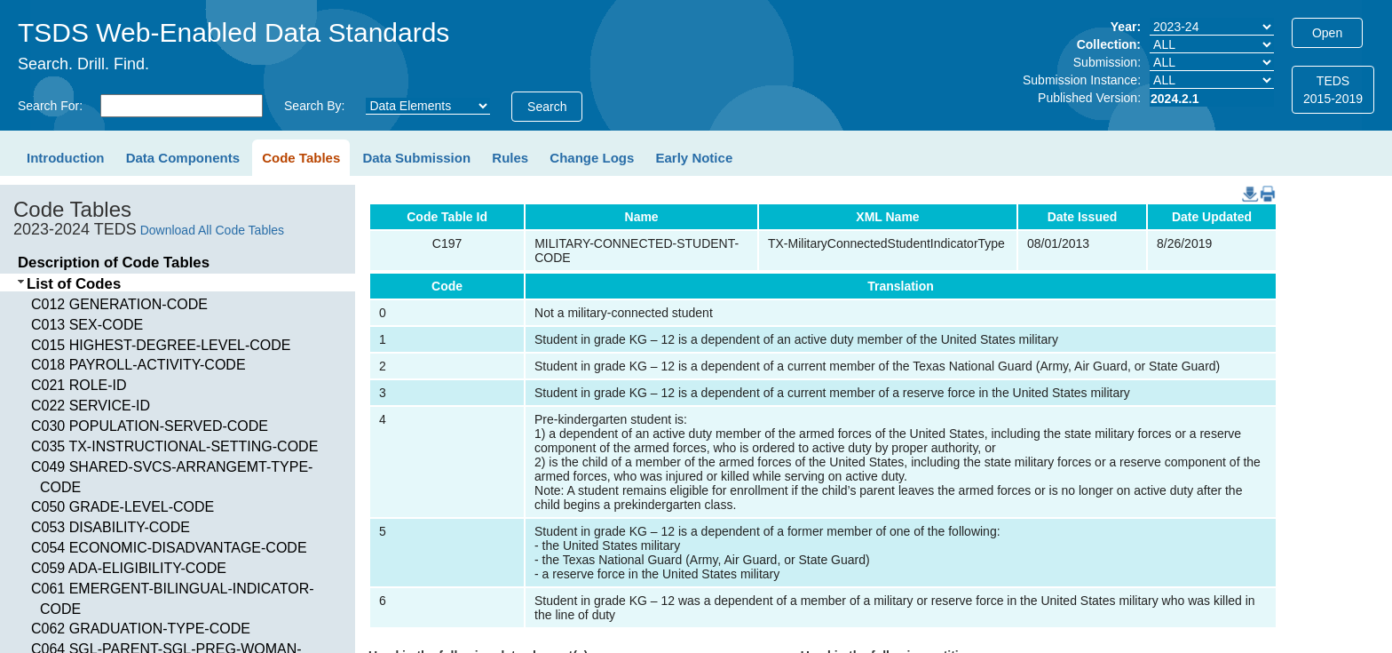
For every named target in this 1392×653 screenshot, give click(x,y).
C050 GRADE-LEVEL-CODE (122, 506)
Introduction (65, 157)
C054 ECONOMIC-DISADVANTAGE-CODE (169, 547)
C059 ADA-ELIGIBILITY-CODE (128, 568)
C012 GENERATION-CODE (119, 304)
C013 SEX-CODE (87, 324)
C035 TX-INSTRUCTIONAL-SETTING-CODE (174, 446)
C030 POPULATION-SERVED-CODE (149, 426)
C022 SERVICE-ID (90, 405)
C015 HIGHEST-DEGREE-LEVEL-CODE (161, 345)
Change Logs (592, 157)
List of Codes (74, 283)
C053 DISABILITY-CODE (110, 527)
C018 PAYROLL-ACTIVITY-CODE (138, 364)
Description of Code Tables (114, 262)
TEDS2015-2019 (1333, 90)
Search (546, 107)
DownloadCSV (1246, 185)
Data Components (183, 157)
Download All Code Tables (212, 230)
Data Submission (416, 157)
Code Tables (301, 157)
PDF (1261, 185)
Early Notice (694, 157)
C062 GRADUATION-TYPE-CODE (140, 628)
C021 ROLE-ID (79, 385)
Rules (510, 157)
